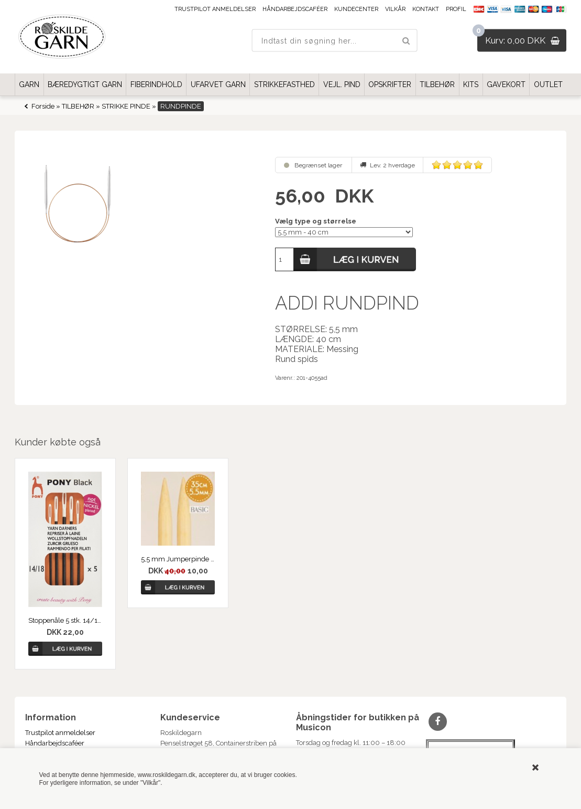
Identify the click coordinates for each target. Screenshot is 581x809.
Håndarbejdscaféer (294, 9)
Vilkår (395, 9)
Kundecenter (356, 9)
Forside (42, 106)
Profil (456, 9)
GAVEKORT (506, 84)
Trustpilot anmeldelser (215, 9)
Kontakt (425, 9)
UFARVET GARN (218, 84)
